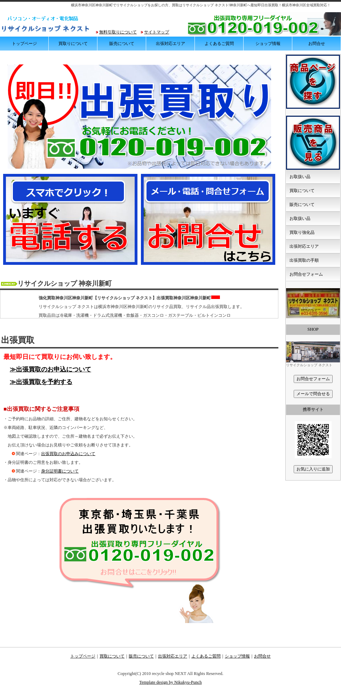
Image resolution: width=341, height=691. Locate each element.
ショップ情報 (267, 43)
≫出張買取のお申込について (50, 369)
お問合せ (316, 43)
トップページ (24, 43)
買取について (302, 190)
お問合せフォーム (306, 274)
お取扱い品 (300, 176)
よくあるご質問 (219, 43)
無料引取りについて (118, 32)
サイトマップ (156, 32)
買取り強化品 (302, 232)
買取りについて (73, 43)
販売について (121, 43)
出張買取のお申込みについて (68, 453)
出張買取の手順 (304, 260)
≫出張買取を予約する (41, 381)
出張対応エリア (170, 43)
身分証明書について (60, 471)
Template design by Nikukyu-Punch (170, 682)
